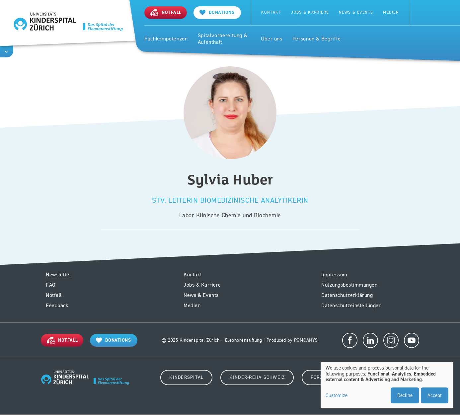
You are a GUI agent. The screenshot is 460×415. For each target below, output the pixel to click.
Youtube (411, 340)
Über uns (271, 38)
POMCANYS (306, 340)
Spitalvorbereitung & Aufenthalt (223, 39)
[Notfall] (165, 12)
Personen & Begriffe (316, 38)
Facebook (349, 340)
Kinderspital (186, 377)
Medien (391, 12)
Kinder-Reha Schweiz (257, 377)
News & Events (356, 12)
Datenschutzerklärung (347, 295)
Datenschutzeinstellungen (351, 305)
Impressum (334, 274)
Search (423, 13)
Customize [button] (336, 396)
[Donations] (114, 340)
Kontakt (271, 12)
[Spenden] (217, 12)
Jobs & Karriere (310, 12)
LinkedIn (370, 340)
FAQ (51, 284)
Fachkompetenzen (166, 38)
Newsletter (58, 274)
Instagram (391, 340)
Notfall (54, 295)
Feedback (57, 305)
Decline (405, 395)
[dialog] (387, 385)
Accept (434, 395)
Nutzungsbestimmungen (349, 284)
